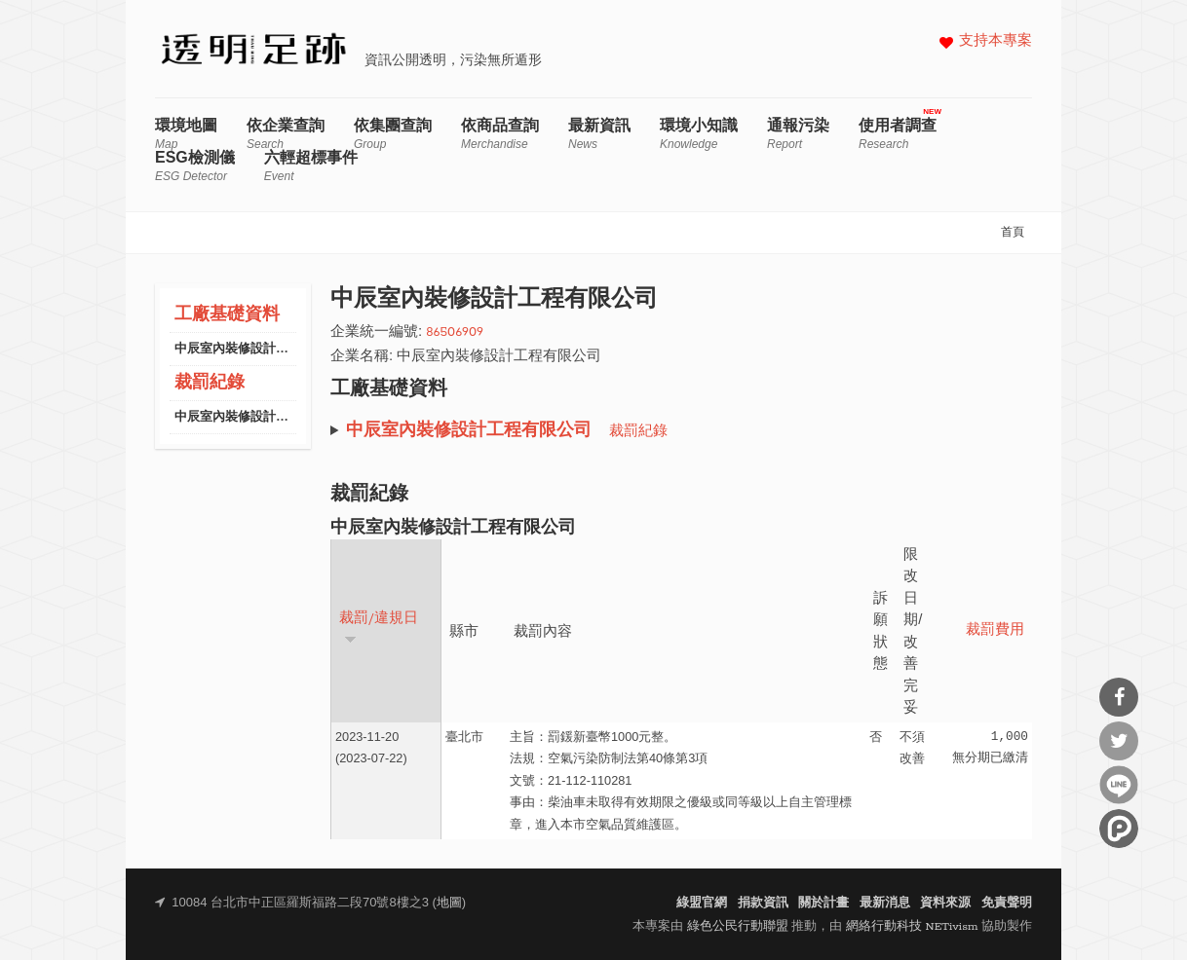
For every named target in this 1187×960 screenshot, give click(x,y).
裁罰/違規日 (378, 627)
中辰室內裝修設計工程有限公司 (263, 349)
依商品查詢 (500, 134)
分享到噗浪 (1118, 828)
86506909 (454, 332)
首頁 (1012, 233)
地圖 (449, 903)
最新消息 (885, 903)
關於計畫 (823, 903)
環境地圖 (186, 134)
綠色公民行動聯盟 (737, 926)
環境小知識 (699, 134)
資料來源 (945, 903)
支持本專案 (995, 41)
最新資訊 (599, 134)
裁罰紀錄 (209, 383)
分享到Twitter (1118, 740)
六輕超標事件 (311, 166)
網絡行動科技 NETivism (912, 926)
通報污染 (798, 134)
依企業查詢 (286, 134)
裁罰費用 (995, 630)
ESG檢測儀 (195, 166)
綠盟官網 (701, 903)
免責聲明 (1006, 903)
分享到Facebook (1118, 697)
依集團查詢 (393, 134)
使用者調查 (898, 134)
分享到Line (1118, 784)
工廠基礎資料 (227, 315)
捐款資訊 (763, 903)
